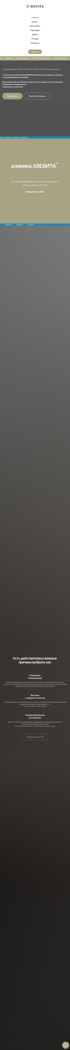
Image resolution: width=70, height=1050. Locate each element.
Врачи (35, 35)
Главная (35, 18)
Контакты (35, 43)
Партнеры (35, 30)
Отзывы (35, 39)
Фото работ (35, 26)
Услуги (34, 22)
